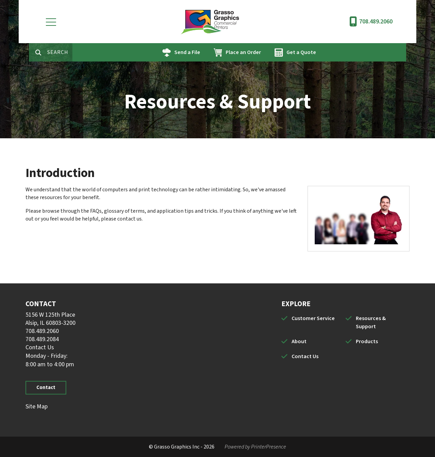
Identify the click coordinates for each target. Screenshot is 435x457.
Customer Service (313, 318)
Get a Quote (322, 52)
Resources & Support (371, 322)
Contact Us (39, 347)
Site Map (36, 406)
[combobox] (81, 52)
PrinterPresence (268, 447)
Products (367, 341)
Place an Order (264, 52)
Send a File (209, 52)
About (299, 341)
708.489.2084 (42, 339)
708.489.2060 (376, 21)
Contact (45, 387)
